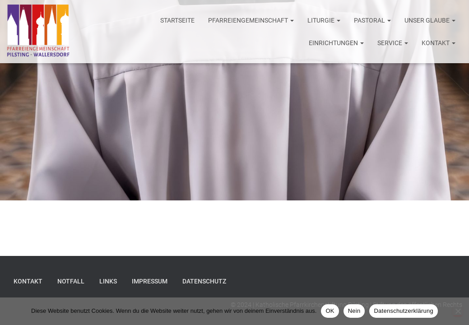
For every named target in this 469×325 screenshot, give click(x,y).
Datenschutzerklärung (403, 310)
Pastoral (372, 20)
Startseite (177, 20)
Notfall (70, 281)
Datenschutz (204, 281)
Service (392, 42)
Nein (354, 310)
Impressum (149, 281)
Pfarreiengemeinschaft (251, 20)
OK (329, 310)
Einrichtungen (336, 42)
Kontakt (438, 42)
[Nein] (457, 311)
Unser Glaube (429, 20)
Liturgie (323, 20)
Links (108, 281)
